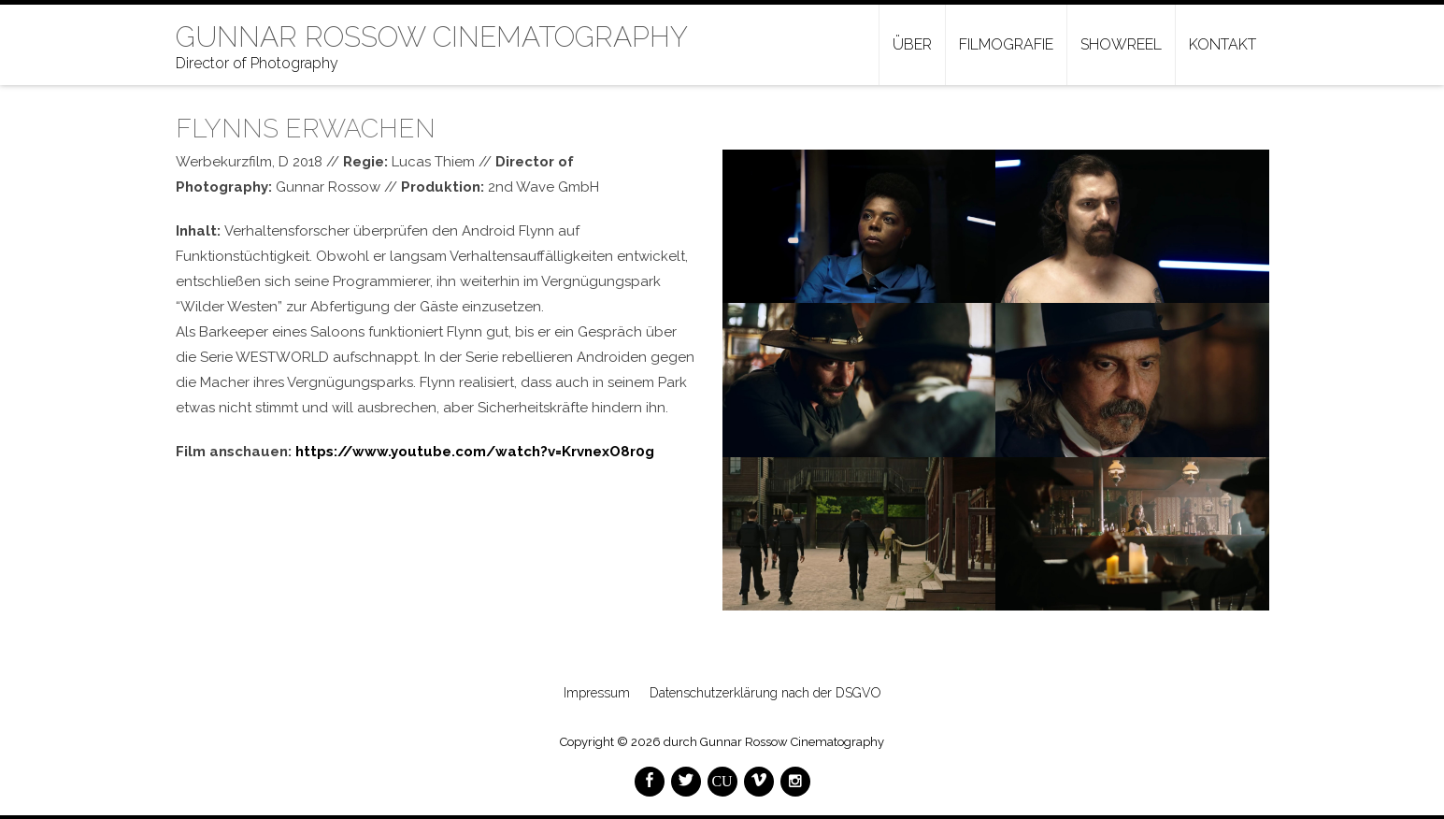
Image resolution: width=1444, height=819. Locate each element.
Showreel (1121, 44)
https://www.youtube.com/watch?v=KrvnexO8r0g (474, 451)
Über (912, 44)
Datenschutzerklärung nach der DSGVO (765, 692)
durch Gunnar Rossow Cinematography (774, 742)
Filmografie (1006, 44)
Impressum (597, 692)
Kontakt (1222, 44)
